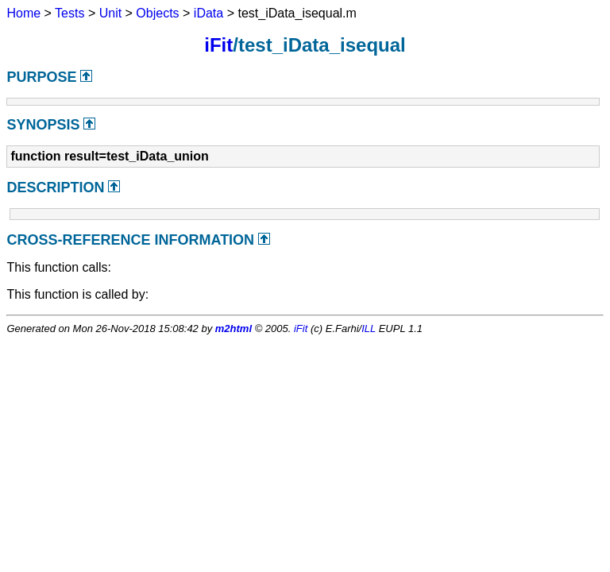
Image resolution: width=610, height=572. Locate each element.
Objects (157, 13)
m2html (233, 328)
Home (23, 13)
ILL (368, 328)
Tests (69, 13)
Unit (110, 13)
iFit (218, 45)
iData (208, 13)
